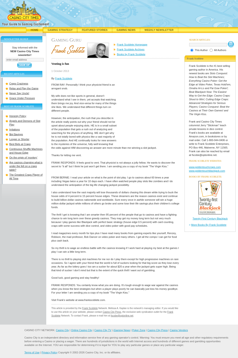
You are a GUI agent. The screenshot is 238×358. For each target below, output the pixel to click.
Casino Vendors (179, 330)
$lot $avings (16, 134)
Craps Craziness (18, 83)
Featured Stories (94, 30)
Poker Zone (138, 330)
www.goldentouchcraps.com (205, 167)
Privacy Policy (49, 352)
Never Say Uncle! (19, 93)
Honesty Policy (17, 116)
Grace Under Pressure (22, 98)
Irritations (14, 129)
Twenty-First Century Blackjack (210, 218)
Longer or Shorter (19, 139)
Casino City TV (102, 330)
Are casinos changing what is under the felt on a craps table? (25, 166)
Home (34, 30)
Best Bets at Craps (20, 144)
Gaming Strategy (60, 30)
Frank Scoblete (63, 78)
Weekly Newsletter (159, 30)
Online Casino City (81, 330)
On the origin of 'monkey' (23, 157)
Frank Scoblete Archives (131, 49)
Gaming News (126, 30)
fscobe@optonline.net (122, 315)
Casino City (62, 330)
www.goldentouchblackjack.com (207, 170)
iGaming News (121, 330)
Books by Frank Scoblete (131, 54)
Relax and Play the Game (23, 88)
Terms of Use (32, 352)
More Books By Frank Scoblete (209, 224)
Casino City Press (112, 312)
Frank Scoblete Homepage (132, 44)
